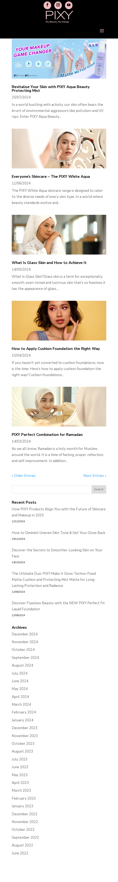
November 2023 (25, 736)
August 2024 (22, 665)
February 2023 (24, 798)
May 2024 (20, 688)
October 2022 (23, 829)
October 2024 (23, 649)
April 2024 (20, 696)
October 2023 (23, 743)
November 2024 (25, 642)
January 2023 (22, 806)
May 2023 (20, 775)
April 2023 (20, 782)
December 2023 (25, 728)
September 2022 (25, 837)
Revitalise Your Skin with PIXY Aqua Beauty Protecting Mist (50, 88)
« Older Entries (24, 475)
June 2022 (20, 853)
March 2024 (21, 704)
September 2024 (25, 657)
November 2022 (25, 821)
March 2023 (21, 790)
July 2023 (19, 759)
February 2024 (24, 712)
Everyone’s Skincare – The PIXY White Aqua (51, 176)
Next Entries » (94, 475)
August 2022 (22, 845)
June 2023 (20, 767)
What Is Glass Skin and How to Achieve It (49, 262)
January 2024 (22, 720)
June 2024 (20, 681)
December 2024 (25, 634)
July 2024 (19, 673)
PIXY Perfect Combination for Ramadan (47, 434)
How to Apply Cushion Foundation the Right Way (56, 348)
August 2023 (22, 751)
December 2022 (25, 814)
